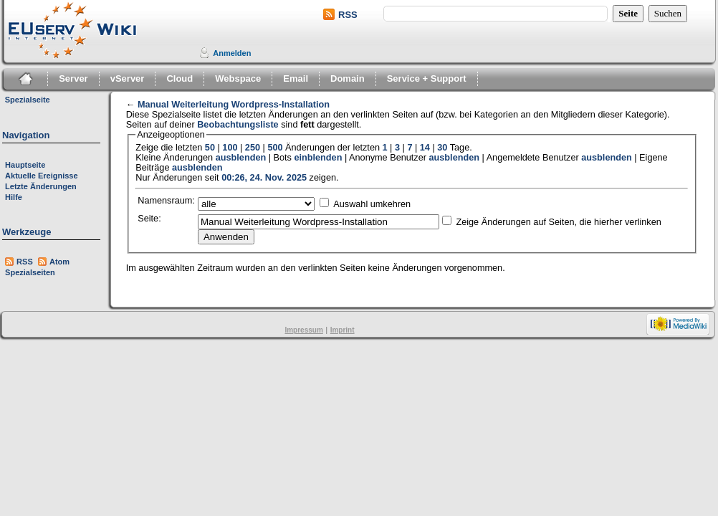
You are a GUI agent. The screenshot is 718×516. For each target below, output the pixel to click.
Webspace (238, 78)
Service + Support (426, 78)
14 (425, 148)
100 (229, 148)
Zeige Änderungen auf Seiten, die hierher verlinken (558, 222)
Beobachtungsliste (238, 125)
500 (274, 148)
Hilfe (13, 197)
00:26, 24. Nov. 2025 (264, 178)
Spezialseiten (30, 272)
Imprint (342, 330)
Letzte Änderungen (41, 186)
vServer (127, 78)
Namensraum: (166, 201)
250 (252, 148)
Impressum (303, 330)
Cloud (179, 78)
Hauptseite (25, 165)
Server (73, 78)
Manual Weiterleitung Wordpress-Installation (234, 105)
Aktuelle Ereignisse (41, 175)
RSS (348, 14)
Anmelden (232, 53)
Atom (59, 261)
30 (442, 148)
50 (210, 148)
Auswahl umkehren (372, 204)
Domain (347, 78)
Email (295, 78)
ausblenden (241, 158)
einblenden (318, 158)
